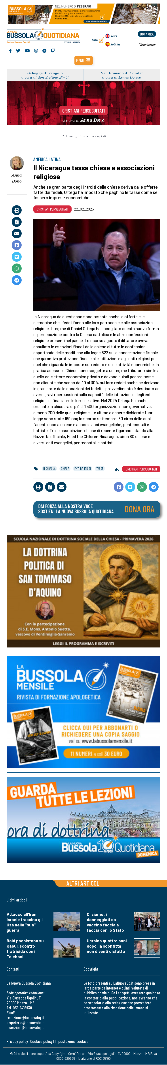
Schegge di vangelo (45, 73)
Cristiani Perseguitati (84, 110)
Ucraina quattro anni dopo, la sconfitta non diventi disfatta (107, 946)
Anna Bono (16, 178)
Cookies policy (41, 1041)
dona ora (147, 34)
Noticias (115, 44)
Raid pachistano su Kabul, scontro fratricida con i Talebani (25, 948)
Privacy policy (17, 1041)
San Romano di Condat (122, 73)
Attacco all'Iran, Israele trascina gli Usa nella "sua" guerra (25, 922)
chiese (65, 469)
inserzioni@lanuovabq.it (25, 1027)
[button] (83, 60)
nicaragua (49, 469)
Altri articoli (83, 883)
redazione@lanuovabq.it (25, 1017)
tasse (99, 469)
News (113, 36)
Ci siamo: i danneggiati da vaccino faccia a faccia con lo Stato (105, 922)
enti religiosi (82, 469)
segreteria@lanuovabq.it (26, 1022)
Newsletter (147, 45)
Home (66, 136)
